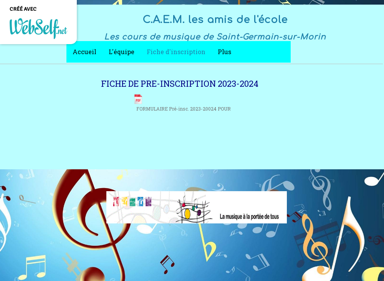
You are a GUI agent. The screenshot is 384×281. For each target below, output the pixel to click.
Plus (224, 52)
